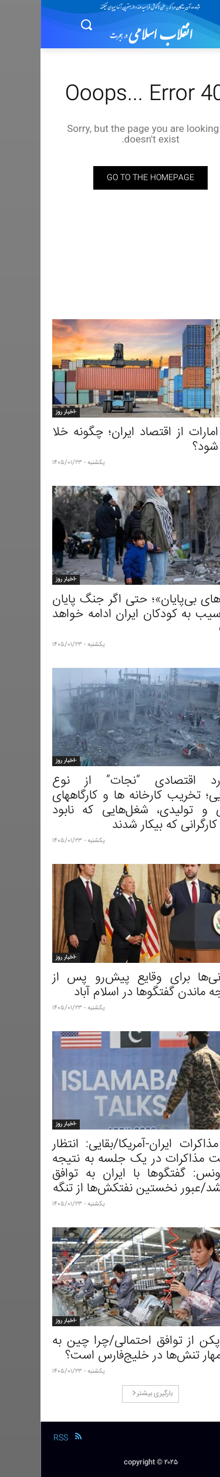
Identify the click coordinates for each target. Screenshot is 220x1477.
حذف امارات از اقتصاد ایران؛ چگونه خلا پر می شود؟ (110, 440)
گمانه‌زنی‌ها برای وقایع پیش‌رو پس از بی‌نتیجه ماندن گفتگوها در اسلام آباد (110, 985)
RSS (20, 1438)
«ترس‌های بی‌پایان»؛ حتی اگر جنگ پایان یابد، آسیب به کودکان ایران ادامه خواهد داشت (110, 614)
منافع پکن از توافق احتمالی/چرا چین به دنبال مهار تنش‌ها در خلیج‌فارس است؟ (110, 1349)
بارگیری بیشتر (112, 1393)
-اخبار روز (25, 412)
